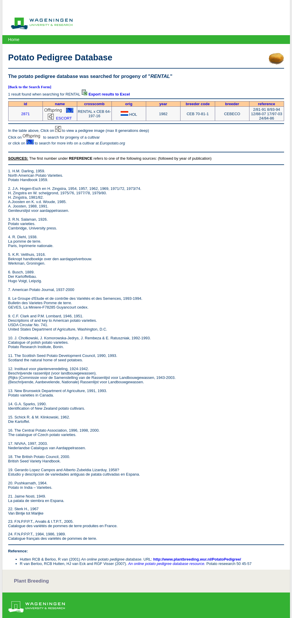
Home (13, 39)
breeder (232, 104)
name (60, 104)
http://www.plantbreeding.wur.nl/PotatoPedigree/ (197, 559)
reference (266, 104)
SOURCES (17, 158)
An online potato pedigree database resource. (166, 563)
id (25, 104)
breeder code (198, 104)
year (163, 104)
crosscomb (94, 104)
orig (129, 104)
